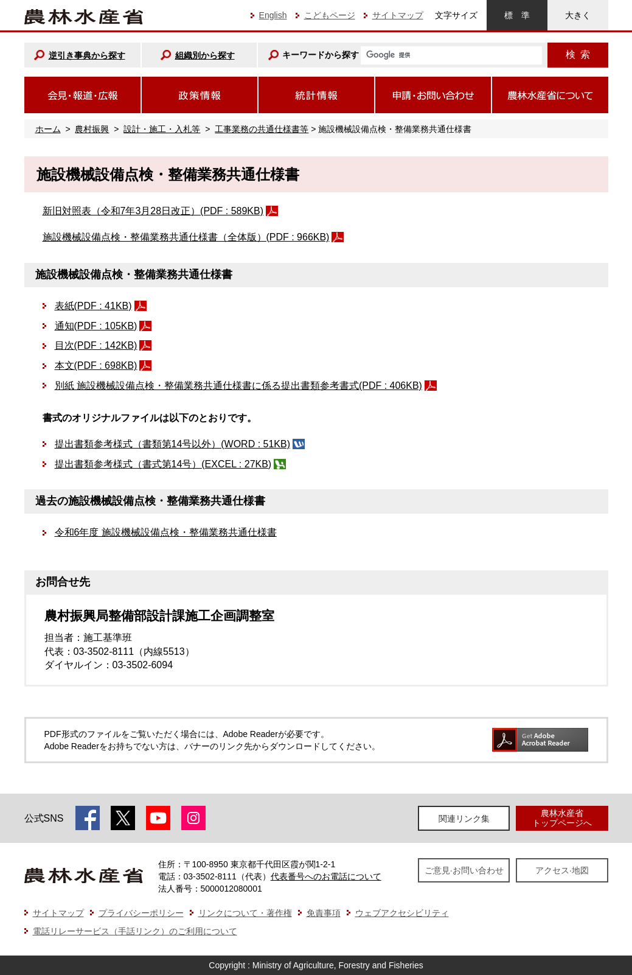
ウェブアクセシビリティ (402, 913)
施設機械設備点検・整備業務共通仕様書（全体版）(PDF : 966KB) (186, 237)
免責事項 (324, 913)
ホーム (48, 129)
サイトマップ (397, 15)
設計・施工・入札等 (161, 129)
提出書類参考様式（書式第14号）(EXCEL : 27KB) (163, 464)
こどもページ (329, 15)
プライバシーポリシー (141, 913)
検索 (578, 54)
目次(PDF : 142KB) (96, 345)
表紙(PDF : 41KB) (93, 306)
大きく (578, 15)
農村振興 (92, 129)
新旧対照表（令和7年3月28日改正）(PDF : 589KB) (153, 211)
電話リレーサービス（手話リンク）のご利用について (135, 931)
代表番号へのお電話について (326, 876)
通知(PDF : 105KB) (96, 326)
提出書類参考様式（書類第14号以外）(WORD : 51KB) (172, 444)
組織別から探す (205, 55)
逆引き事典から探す (87, 55)
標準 (517, 15)
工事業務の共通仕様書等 (261, 129)
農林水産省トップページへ (562, 817)
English (273, 15)
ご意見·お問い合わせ (464, 870)
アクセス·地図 (562, 870)
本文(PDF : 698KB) (96, 365)
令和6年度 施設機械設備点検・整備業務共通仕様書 (166, 532)
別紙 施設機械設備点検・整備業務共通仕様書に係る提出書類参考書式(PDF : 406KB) (238, 385)
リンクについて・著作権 (245, 913)
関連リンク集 (464, 818)
